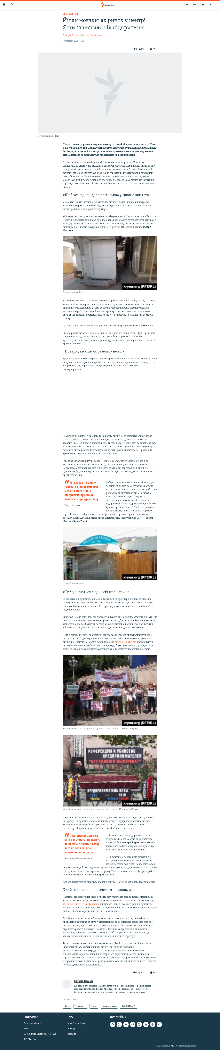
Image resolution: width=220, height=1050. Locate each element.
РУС (187, 5)
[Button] (140, 49)
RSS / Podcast (30, 1039)
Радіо (26, 1029)
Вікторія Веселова (72, 35)
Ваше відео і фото (32, 1023)
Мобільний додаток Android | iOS (40, 1034)
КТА (194, 5)
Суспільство (70, 14)
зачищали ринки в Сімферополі (81, 904)
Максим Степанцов (91, 35)
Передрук (72, 1029)
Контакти (71, 1034)
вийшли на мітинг (125, 642)
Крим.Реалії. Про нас (77, 1023)
